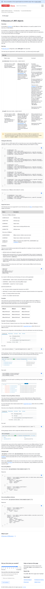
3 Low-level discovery (26, 10)
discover (10, 26)
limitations (33, 86)
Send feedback (5, 582)
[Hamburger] (42, 6)
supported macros (28, 337)
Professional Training (39, 579)
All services (26, 582)
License (24, 587)
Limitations (15, 252)
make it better (38, 1)
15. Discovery (17, 10)
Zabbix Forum (37, 582)
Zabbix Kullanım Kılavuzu (6, 10)
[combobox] (28, 6)
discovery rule (5, 48)
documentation (21, 73)
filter (31, 217)
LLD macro (9, 475)
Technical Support (28, 579)
